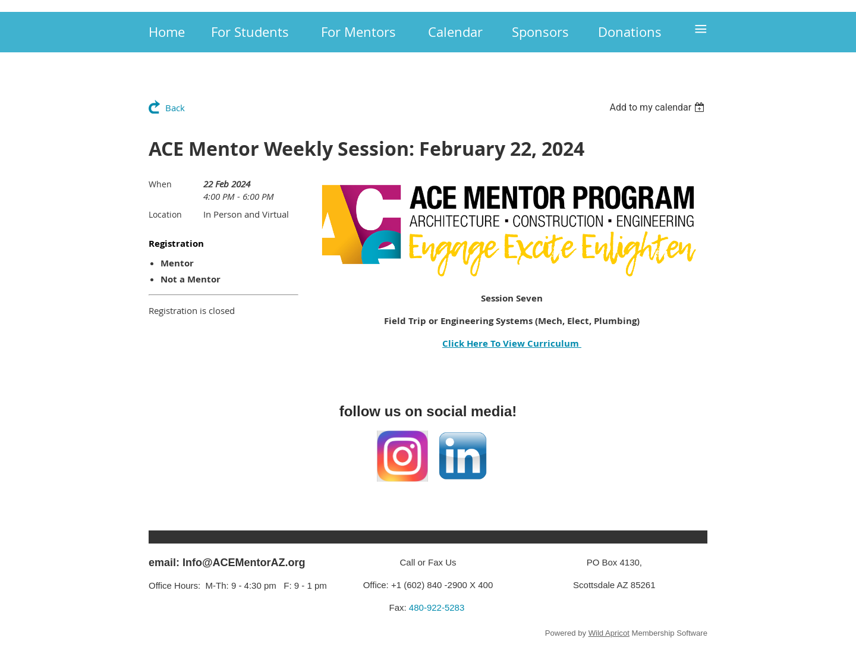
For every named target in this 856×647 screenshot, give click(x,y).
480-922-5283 (436, 607)
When (160, 184)
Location (165, 214)
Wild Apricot (609, 633)
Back (175, 108)
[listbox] (658, 107)
